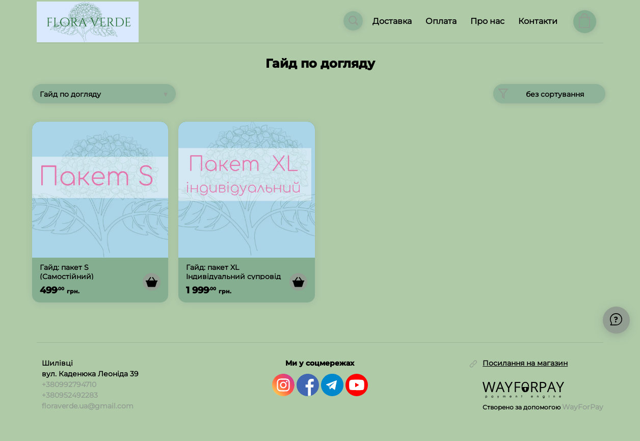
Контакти (537, 21)
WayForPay (582, 406)
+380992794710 (69, 384)
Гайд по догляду (70, 94)
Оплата (441, 21)
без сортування (538, 93)
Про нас (487, 21)
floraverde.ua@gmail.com (88, 405)
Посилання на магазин (525, 363)
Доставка (392, 21)
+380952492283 (70, 395)
